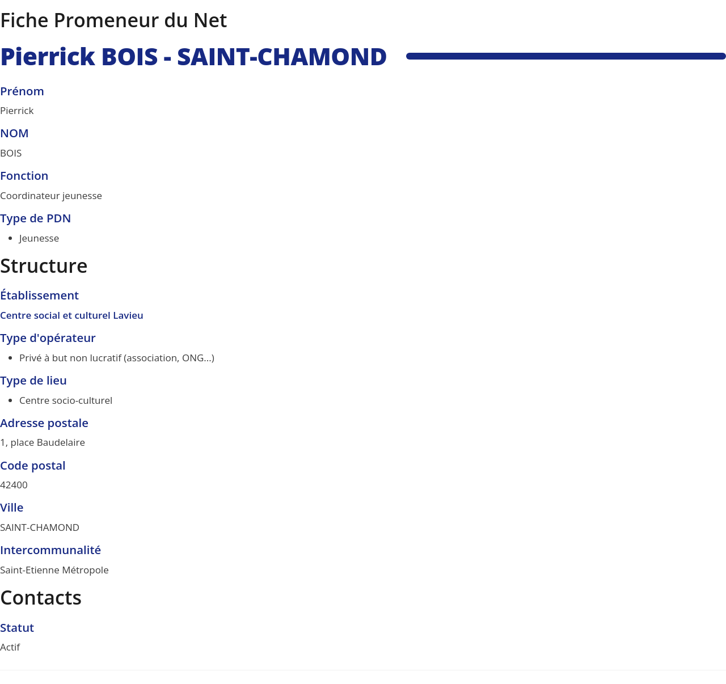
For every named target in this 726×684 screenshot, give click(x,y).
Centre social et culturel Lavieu (71, 315)
